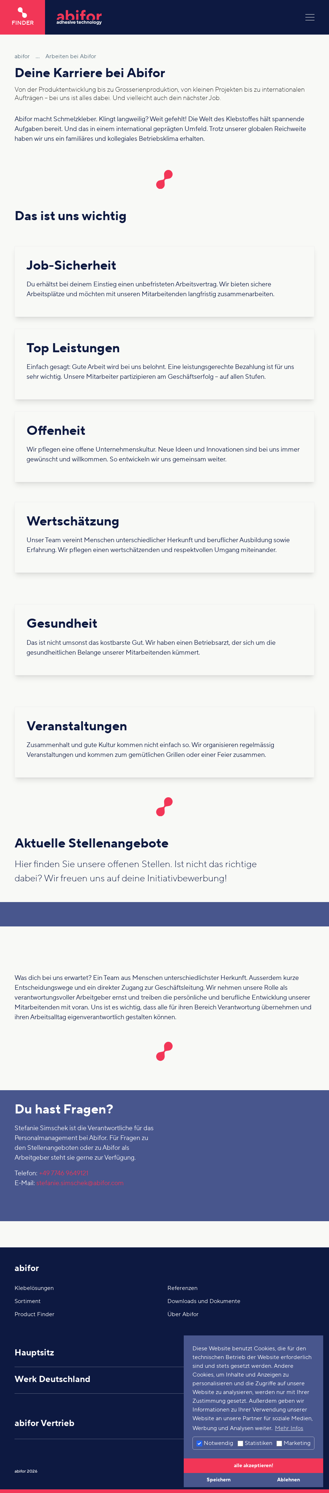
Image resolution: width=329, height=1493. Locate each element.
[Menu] (309, 17)
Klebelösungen (34, 1288)
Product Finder (34, 1314)
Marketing (293, 1443)
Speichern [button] (219, 1479)
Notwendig (214, 1443)
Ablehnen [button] (288, 1479)
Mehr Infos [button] (289, 1428)
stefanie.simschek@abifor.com (80, 1183)
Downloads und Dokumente (203, 1301)
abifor (27, 1268)
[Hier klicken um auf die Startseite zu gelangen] (175, 17)
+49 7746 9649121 (63, 1173)
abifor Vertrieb (44, 1423)
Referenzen (182, 1288)
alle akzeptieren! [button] (253, 1465)
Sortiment (28, 1301)
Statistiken (254, 1443)
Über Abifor (183, 1314)
